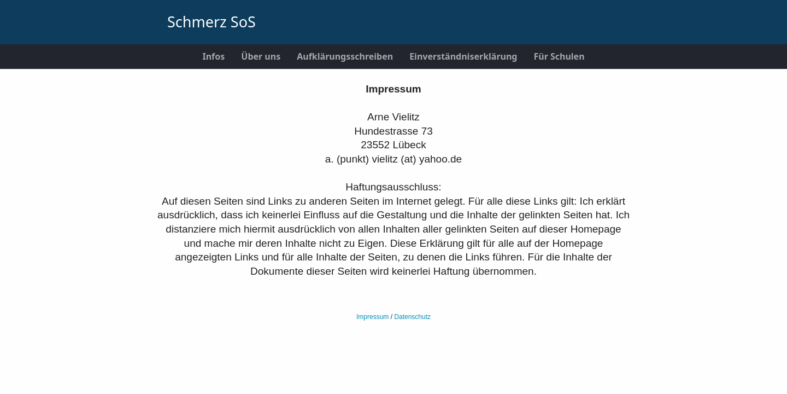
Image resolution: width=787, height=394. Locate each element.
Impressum (372, 317)
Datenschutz (412, 317)
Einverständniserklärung (463, 56)
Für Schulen (558, 56)
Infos (213, 56)
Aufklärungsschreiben (345, 56)
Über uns (260, 56)
